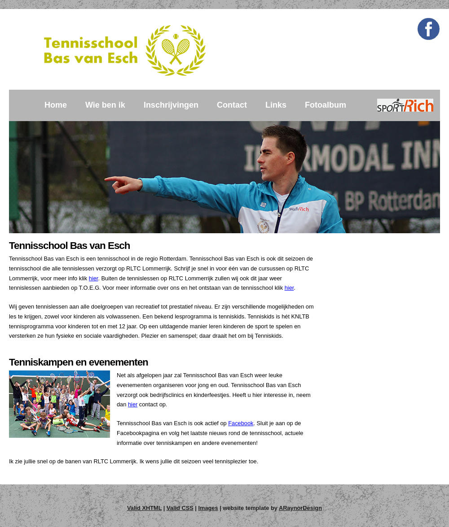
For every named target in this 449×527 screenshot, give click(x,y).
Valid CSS (180, 508)
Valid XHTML (144, 508)
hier (93, 278)
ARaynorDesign (300, 508)
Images (208, 508)
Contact (232, 104)
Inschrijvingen (171, 104)
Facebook (240, 423)
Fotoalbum (325, 104)
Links (275, 104)
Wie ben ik (105, 104)
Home (55, 104)
